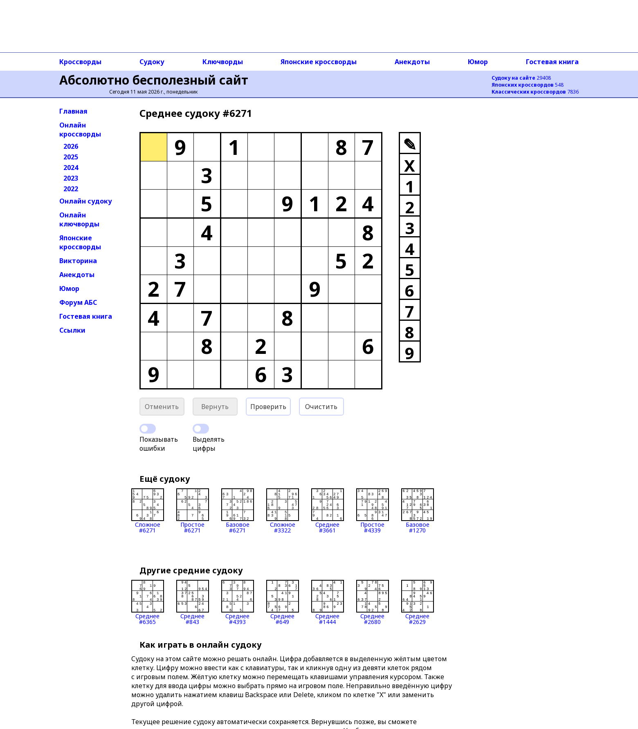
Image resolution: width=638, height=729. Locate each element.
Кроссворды (80, 61)
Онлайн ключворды (79, 219)
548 (528, 84)
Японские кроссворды (319, 61)
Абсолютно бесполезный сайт (153, 80)
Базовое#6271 (237, 510)
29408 (521, 77)
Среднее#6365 (147, 602)
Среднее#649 (282, 602)
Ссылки (72, 330)
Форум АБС (78, 302)
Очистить (321, 406)
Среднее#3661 (327, 510)
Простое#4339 (372, 510)
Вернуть (215, 406)
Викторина (78, 260)
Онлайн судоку (85, 201)
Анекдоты (412, 61)
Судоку (151, 61)
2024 (70, 167)
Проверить (268, 406)
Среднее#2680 (372, 602)
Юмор (478, 61)
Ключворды (222, 61)
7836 (535, 91)
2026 (70, 146)
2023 (70, 178)
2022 (70, 188)
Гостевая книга (552, 61)
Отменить (162, 406)
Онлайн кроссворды (80, 130)
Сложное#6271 (147, 510)
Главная (73, 111)
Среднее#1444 (327, 602)
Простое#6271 (192, 510)
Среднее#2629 (417, 602)
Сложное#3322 (282, 510)
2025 (70, 156)
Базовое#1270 (417, 510)
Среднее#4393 (237, 602)
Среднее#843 (192, 602)
